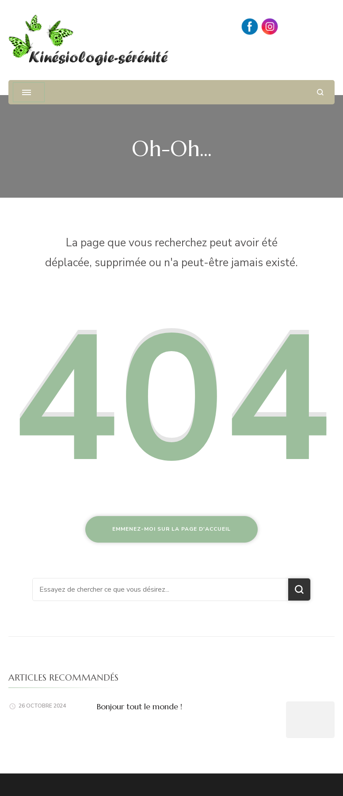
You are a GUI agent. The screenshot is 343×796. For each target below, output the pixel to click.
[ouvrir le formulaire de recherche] (320, 92)
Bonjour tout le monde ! (139, 706)
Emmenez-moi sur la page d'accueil (171, 528)
